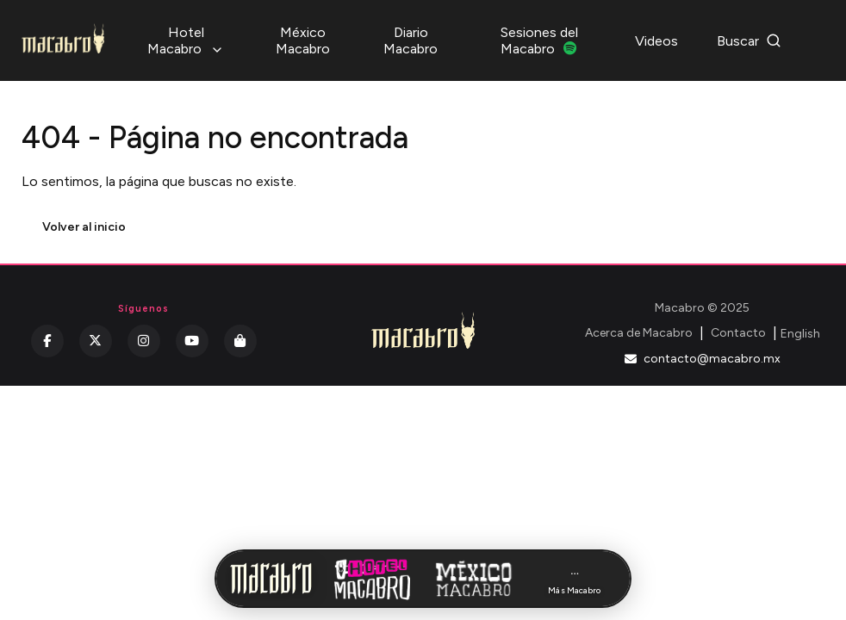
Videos (656, 41)
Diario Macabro (410, 40)
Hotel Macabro (185, 40)
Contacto (738, 333)
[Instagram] (144, 341)
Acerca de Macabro (639, 333)
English (800, 333)
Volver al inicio (84, 227)
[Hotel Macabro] (372, 579)
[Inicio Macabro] (271, 579)
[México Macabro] (474, 578)
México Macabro (303, 40)
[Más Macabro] (574, 579)
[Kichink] (240, 341)
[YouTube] (192, 341)
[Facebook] (47, 341)
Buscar (749, 41)
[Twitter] (95, 341)
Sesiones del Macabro (539, 40)
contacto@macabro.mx (703, 358)
